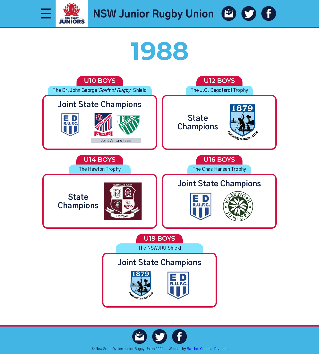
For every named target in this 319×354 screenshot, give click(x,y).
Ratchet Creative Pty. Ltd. (207, 349)
